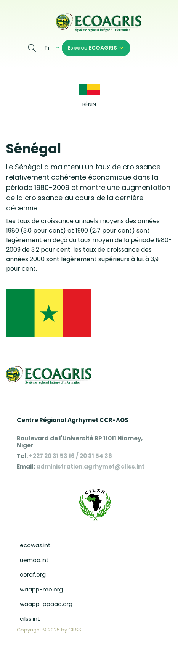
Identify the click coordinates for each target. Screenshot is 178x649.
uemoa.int (34, 560)
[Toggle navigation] (10, 22)
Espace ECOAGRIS (92, 47)
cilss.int (30, 619)
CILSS (74, 629)
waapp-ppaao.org (46, 604)
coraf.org (33, 574)
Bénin (89, 104)
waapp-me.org (41, 589)
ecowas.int (35, 545)
